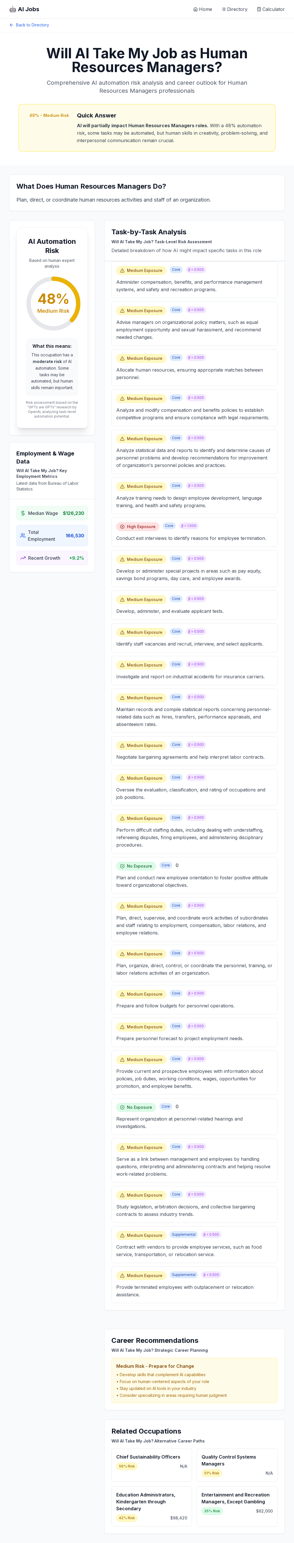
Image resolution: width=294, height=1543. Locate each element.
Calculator (271, 9)
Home (202, 9)
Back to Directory (29, 24)
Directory (234, 9)
